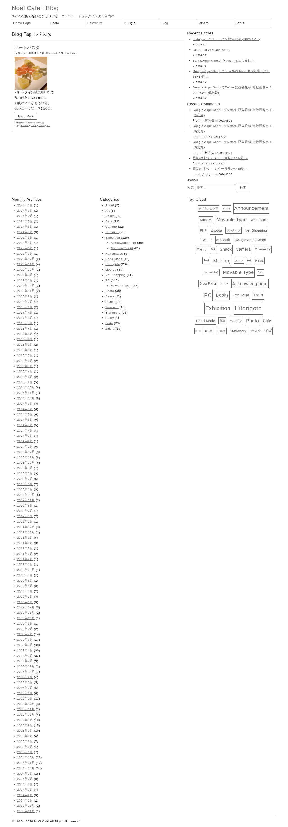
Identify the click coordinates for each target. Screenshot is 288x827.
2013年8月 (25, 473)
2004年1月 (25, 800)
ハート (33, 126)
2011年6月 (25, 543)
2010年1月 (25, 602)
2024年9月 (25, 210)
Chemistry (112, 232)
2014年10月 (26, 398)
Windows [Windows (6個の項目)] (206, 219)
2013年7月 (25, 478)
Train (109, 323)
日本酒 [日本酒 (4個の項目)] (221, 331)
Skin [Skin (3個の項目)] (260, 272)
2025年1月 (25, 205)
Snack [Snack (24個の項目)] (226, 249)
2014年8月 (25, 409)
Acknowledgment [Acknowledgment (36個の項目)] (250, 283)
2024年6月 (25, 226)
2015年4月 (25, 371)
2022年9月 (25, 237)
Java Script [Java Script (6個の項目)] (241, 295)
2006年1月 (25, 698)
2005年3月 (25, 741)
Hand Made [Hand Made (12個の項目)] (205, 321)
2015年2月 (25, 382)
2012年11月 (26, 500)
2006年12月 (26, 666)
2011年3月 (25, 554)
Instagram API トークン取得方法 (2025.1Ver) (226, 39)
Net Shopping (115, 275)
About (240, 23)
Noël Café (26, 8)
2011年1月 (25, 564)
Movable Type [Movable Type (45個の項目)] (231, 219)
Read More (26, 116)
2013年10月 (26, 462)
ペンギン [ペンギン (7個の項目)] (236, 320)
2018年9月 (25, 296)
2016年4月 (25, 328)
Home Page (22, 23)
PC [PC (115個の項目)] (208, 295)
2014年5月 (25, 425)
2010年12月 (26, 570)
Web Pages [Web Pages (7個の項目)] (259, 219)
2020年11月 (26, 264)
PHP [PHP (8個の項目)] (203, 230)
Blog (52, 8)
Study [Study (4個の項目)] (224, 283)
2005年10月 (26, 714)
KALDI (46, 92)
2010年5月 (25, 580)
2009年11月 (26, 612)
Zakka (109, 328)
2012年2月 (25, 521)
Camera (111, 226)
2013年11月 (26, 457)
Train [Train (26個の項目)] (258, 295)
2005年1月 (25, 752)
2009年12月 (26, 607)
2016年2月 (25, 339)
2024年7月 (25, 221)
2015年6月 (25, 361)
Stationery (113, 312)
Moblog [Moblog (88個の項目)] (222, 261)
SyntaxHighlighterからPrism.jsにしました (223, 60)
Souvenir (112, 307)
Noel (204, 163)
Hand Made (113, 259)
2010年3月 (25, 591)
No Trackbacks (69, 53)
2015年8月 (25, 350)
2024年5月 (25, 232)
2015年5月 (25, 366)
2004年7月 (25, 779)
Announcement (122, 248)
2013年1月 (25, 489)
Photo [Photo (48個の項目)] (252, 320)
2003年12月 (26, 805)
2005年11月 (26, 709)
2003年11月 (26, 811)
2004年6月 (25, 784)
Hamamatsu (114, 253)
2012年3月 (25, 516)
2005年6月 (25, 736)
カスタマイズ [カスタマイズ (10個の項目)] (261, 331)
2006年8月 (25, 682)
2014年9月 (25, 403)
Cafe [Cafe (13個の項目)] (267, 321)
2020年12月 (26, 259)
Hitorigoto (30, 123)
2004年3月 (25, 789)
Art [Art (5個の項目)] (249, 260)
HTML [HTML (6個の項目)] (259, 260)
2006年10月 (26, 671)
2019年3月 (25, 275)
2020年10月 (26, 269)
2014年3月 (25, 435)
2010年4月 (25, 586)
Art (107, 210)
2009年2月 (25, 661)
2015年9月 (25, 344)
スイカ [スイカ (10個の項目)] (201, 249)
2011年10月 (26, 532)
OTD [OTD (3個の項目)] (198, 331)
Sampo (110, 296)
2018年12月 (26, 285)
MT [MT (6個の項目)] (213, 249)
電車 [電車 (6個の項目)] (222, 320)
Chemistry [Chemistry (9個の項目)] (263, 249)
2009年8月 (25, 629)
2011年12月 (26, 527)
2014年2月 (25, 441)
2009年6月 (25, 639)
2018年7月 (25, 301)
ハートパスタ (27, 47)
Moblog (40, 123)
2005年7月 (25, 730)
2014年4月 (25, 430)
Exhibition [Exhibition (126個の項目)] (217, 308)
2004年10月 (26, 768)
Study (109, 317)
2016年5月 (25, 323)
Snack (110, 301)
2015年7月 (25, 355)
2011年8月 (25, 537)
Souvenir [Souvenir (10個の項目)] (223, 239)
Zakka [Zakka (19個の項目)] (216, 230)
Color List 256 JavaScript (211, 49)
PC (107, 280)
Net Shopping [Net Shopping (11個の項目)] (256, 230)
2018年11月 (26, 291)
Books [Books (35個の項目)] (222, 295)
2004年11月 (26, 763)
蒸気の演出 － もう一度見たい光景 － (220, 158)
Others (203, 23)
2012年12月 (26, 494)
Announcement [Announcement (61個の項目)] (251, 208)
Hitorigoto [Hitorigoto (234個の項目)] (248, 308)
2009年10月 (26, 618)
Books (110, 216)
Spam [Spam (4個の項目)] (226, 208)
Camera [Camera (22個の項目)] (243, 249)
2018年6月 (25, 307)
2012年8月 (25, 505)
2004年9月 (25, 773)
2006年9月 (25, 677)
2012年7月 (25, 510)
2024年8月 (25, 216)
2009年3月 (25, 655)
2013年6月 (25, 484)
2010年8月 (25, 575)
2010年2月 (25, 596)
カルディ (25, 126)
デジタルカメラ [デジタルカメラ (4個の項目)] (209, 208)
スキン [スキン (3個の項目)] (239, 260)
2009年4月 (25, 650)
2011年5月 (25, 548)
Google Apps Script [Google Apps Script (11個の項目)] (250, 240)
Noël (21, 53)
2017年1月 (25, 317)
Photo (54, 23)
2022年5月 (25, 253)
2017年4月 (25, 312)
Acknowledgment (123, 242)
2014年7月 (25, 414)
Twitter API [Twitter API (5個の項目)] (211, 272)
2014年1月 (25, 446)
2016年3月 (25, 334)
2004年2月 (25, 795)
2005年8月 (25, 725)
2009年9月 (25, 623)
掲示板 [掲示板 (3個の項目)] (209, 331)
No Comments (50, 53)
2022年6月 (25, 248)
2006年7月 (25, 687)
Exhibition (112, 237)
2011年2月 (25, 559)
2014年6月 (25, 419)
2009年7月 (25, 634)
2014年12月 (26, 387)
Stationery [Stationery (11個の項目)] (238, 331)
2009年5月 (25, 645)
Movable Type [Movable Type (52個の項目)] (238, 272)
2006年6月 (25, 693)
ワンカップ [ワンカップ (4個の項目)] (233, 230)
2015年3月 (25, 377)
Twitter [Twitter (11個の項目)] (206, 240)
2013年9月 (25, 468)
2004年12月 (26, 757)
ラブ (48, 126)
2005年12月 (26, 704)
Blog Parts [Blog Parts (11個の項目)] (207, 283)
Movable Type (121, 285)
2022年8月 (25, 242)
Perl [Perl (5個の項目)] (206, 260)
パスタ (42, 126)
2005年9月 (25, 720)
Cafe (108, 221)
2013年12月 (26, 452)
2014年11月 (26, 393)
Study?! (130, 23)
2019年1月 (25, 280)
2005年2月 (25, 747)
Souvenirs (94, 23)
